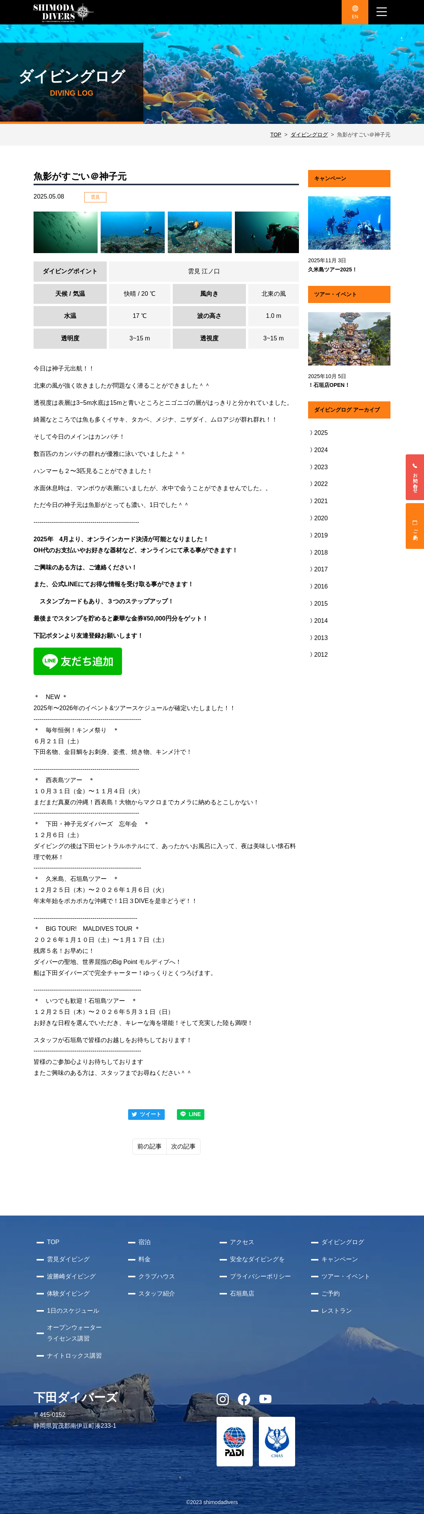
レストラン (336, 1310)
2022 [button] (318, 484)
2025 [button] (318, 433)
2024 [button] (318, 450)
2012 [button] (318, 654)
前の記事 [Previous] (149, 1146)
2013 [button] (318, 638)
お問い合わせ (415, 477)
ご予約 (415, 526)
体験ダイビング (68, 1293)
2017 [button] (318, 569)
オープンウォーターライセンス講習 (74, 1333)
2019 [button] (318, 535)
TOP (275, 135)
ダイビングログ (309, 135)
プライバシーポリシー (260, 1276)
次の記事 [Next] (183, 1146)
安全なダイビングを (257, 1259)
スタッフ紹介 (156, 1293)
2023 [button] (318, 467)
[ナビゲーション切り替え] (381, 12)
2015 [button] (318, 603)
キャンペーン (339, 1259)
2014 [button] (318, 620)
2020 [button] (318, 518)
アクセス (242, 1242)
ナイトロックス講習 (74, 1355)
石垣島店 (242, 1293)
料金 (144, 1259)
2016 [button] (318, 586)
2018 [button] (318, 552)
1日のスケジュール (73, 1310)
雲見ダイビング (68, 1259)
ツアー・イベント (345, 1276)
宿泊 (144, 1242)
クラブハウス (156, 1276)
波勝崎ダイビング (71, 1276)
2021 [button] (318, 501)
